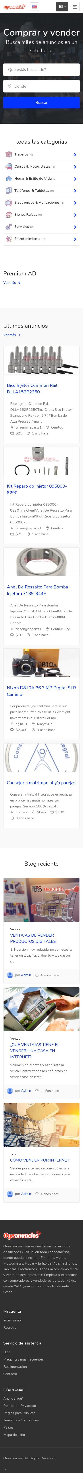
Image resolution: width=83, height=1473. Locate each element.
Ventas (15, 929)
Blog (7, 1352)
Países (8, 1427)
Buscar (41, 102)
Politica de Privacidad (19, 1405)
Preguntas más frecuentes (23, 1359)
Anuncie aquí (13, 1398)
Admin (26, 975)
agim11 (18, 724)
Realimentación (15, 1366)
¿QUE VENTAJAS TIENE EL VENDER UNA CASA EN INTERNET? (35, 1051)
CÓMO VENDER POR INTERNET (39, 1160)
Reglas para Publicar (19, 1413)
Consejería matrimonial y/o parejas (41, 783)
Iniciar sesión (13, 1320)
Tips (13, 1154)
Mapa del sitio (14, 1434)
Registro (10, 1327)
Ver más (9, 282)
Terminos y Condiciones (21, 1420)
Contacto (10, 1374)
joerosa (18, 812)
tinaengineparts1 (26, 427)
